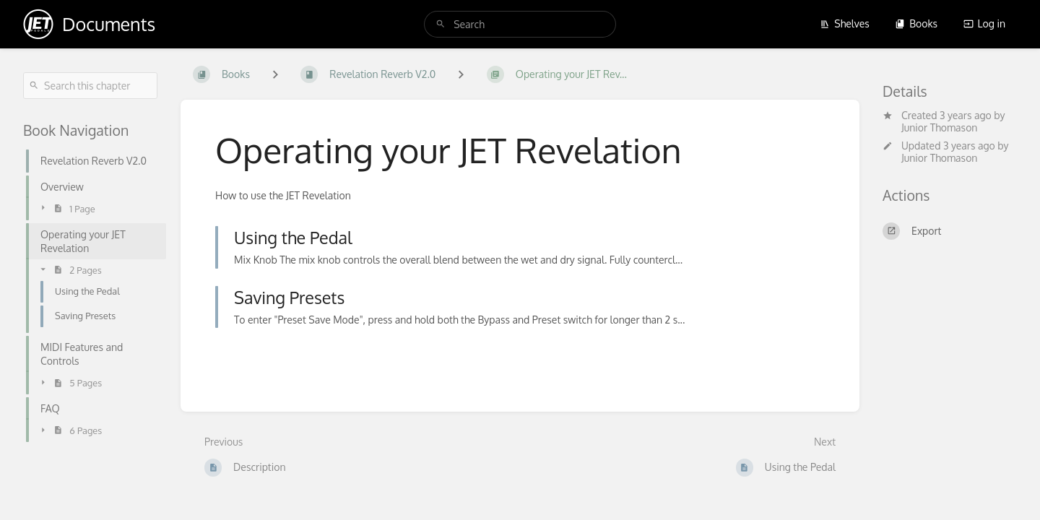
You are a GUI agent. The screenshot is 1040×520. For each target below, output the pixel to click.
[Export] (949, 231)
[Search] (441, 24)
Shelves (845, 23)
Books (916, 23)
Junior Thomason (939, 127)
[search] (520, 24)
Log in (984, 23)
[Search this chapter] (90, 85)
